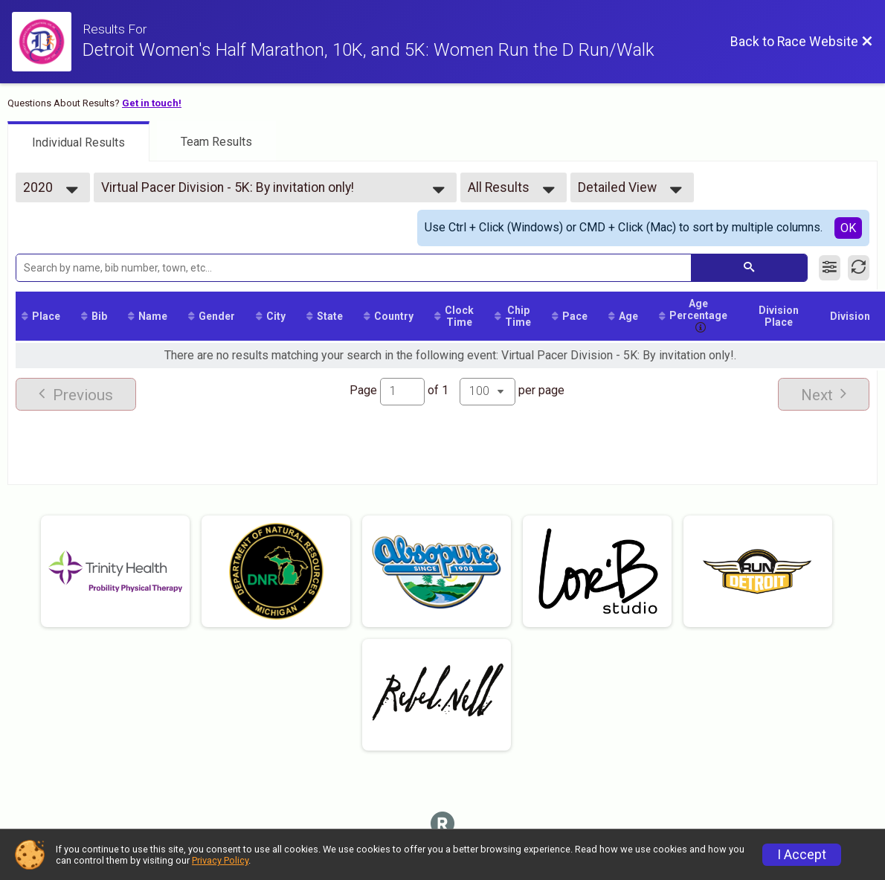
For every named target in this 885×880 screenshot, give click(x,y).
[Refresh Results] (858, 267)
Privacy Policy (220, 860)
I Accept (801, 854)
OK (848, 228)
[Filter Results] (829, 267)
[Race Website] (47, 41)
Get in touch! (151, 103)
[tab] (78, 141)
